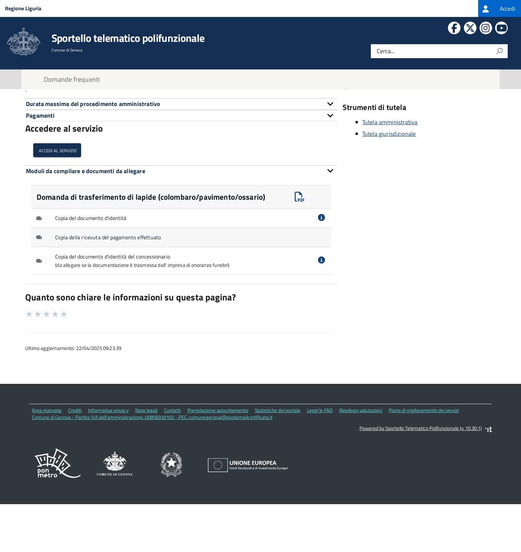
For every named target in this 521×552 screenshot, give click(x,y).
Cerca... (386, 51)
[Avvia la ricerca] (499, 51)
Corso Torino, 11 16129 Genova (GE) (397, 110)
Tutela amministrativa (390, 172)
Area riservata (46, 461)
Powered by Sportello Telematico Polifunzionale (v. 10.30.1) (421, 479)
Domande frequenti (72, 79)
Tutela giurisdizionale (389, 184)
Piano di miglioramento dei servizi (424, 461)
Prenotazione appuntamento (217, 461)
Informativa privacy (108, 461)
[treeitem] (499, 8)
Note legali (146, 461)
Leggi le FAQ (320, 461)
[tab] (181, 154)
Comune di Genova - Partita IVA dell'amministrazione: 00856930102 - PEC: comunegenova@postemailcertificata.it (152, 468)
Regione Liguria (23, 8)
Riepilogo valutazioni (360, 461)
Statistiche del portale (277, 461)
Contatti (361, 119)
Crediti (74, 461)
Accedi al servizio (57, 200)
